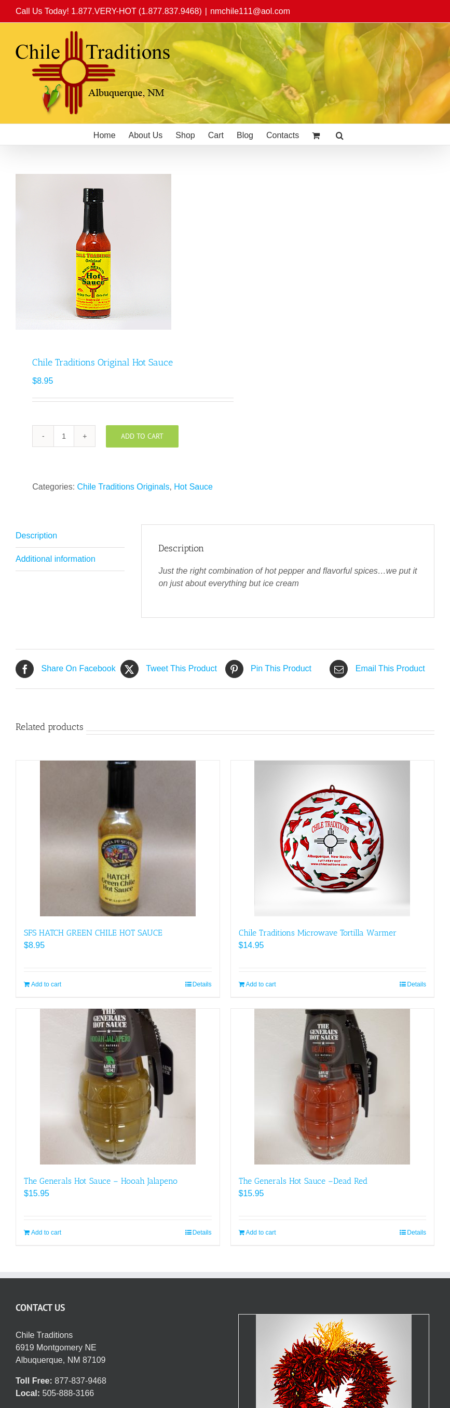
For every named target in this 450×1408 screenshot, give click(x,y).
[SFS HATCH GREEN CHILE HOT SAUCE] (118, 838)
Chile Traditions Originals (123, 486)
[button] (340, 134)
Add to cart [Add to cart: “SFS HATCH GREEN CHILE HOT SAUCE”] (46, 984)
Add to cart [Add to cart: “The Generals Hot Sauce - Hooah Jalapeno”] (46, 1232)
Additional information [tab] (56, 558)
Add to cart (142, 436)
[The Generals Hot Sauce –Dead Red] (332, 1087)
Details (202, 984)
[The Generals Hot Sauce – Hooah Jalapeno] (118, 1087)
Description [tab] (36, 535)
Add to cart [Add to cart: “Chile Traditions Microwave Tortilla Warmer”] (261, 984)
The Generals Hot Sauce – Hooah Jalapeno (101, 1181)
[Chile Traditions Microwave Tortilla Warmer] (332, 838)
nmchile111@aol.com (250, 11)
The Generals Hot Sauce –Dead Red (303, 1181)
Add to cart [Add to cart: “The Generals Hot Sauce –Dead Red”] (261, 1232)
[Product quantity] (63, 436)
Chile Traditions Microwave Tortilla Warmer (318, 933)
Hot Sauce (193, 486)
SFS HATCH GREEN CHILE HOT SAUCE (93, 933)
